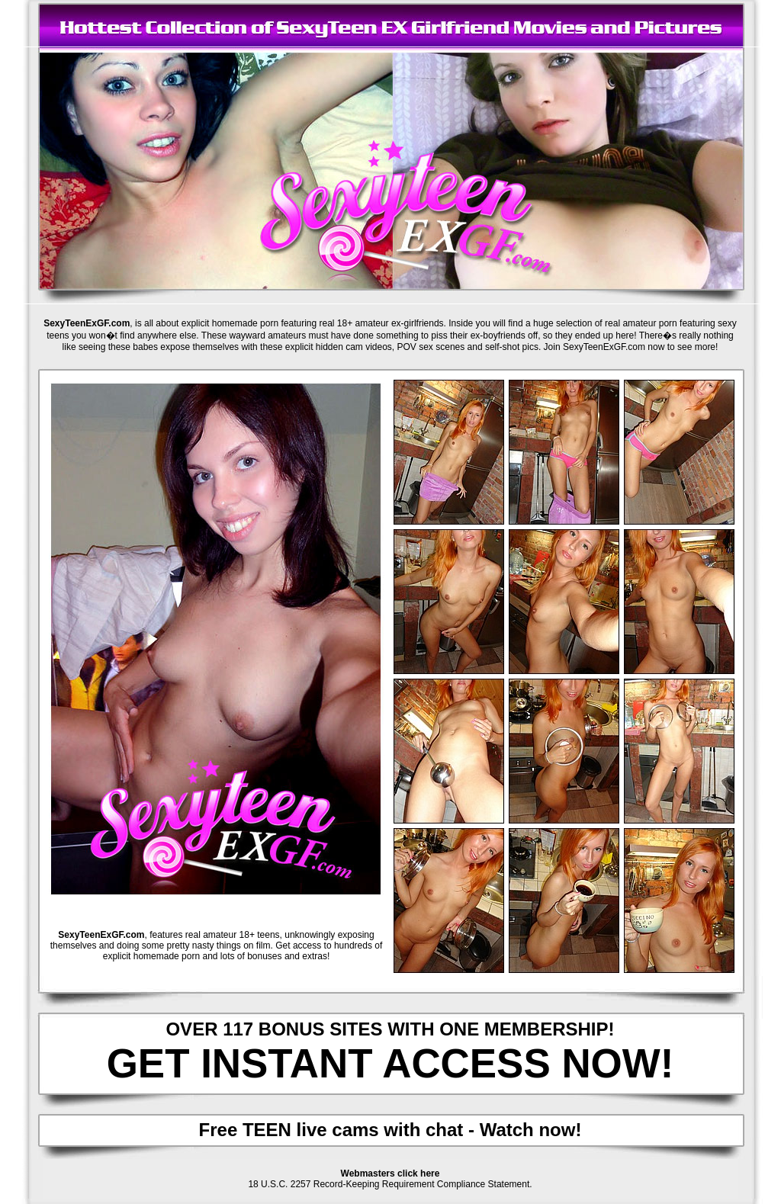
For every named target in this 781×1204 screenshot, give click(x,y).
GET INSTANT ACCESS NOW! (390, 1063)
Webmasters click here (390, 1173)
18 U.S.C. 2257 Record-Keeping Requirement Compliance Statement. (390, 1184)
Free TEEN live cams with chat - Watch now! (390, 1129)
